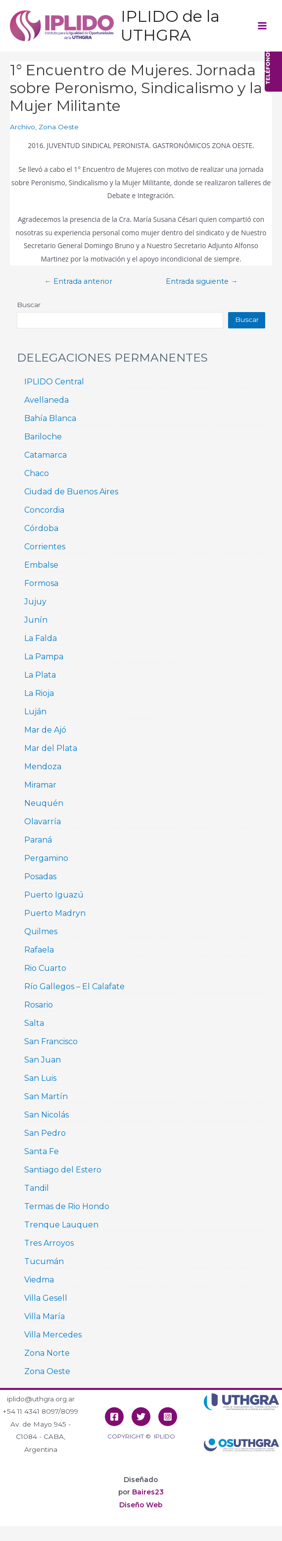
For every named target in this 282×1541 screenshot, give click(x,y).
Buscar (29, 305)
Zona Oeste (59, 127)
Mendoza (42, 766)
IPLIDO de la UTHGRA (170, 25)
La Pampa (43, 656)
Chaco (36, 473)
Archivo (22, 127)
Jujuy (35, 601)
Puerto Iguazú (54, 895)
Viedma (39, 1279)
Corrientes (44, 546)
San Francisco (51, 1041)
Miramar (40, 785)
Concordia (44, 510)
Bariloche (43, 436)
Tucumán (44, 1261)
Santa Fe (41, 1151)
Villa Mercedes (53, 1334)
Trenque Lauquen (61, 1224)
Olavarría (42, 821)
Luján (35, 711)
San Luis (40, 1078)
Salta (34, 1023)
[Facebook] (114, 1416)
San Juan (42, 1059)
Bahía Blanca (50, 418)
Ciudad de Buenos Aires (71, 491)
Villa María (44, 1316)
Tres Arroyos (49, 1243)
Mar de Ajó (45, 730)
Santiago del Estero (62, 1169)
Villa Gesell (45, 1298)
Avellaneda (46, 400)
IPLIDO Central (54, 381)
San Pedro (45, 1133)
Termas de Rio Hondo (66, 1206)
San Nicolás (46, 1114)
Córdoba (41, 528)
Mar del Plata (50, 748)
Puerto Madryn (55, 913)
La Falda (40, 638)
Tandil (36, 1188)
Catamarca (45, 455)
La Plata (40, 675)
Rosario (38, 1005)
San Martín (46, 1096)
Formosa (41, 583)
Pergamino (46, 858)
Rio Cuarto (45, 968)
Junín (35, 620)
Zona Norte (47, 1353)
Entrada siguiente (202, 281)
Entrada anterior (78, 281)
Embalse (41, 565)
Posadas (40, 876)
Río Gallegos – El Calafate (74, 986)
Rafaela (39, 950)
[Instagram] (167, 1416)
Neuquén (43, 803)
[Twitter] (141, 1416)
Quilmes (40, 931)
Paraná (38, 840)
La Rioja (39, 693)
